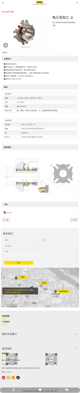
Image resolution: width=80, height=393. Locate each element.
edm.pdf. (9, 213)
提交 (18, 263)
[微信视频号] (13, 377)
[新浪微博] (3, 377)
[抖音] (18, 377)
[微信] (8, 377)
